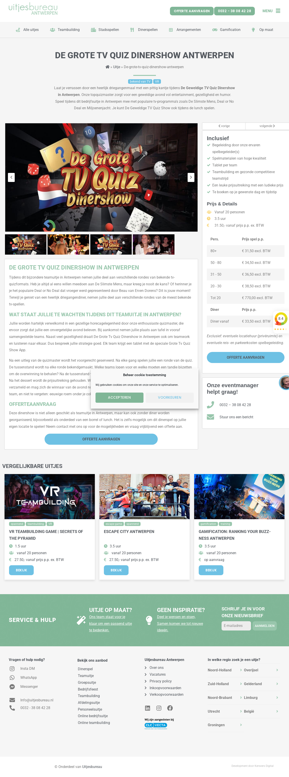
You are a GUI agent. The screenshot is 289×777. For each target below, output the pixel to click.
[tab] (226, 670)
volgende (267, 126)
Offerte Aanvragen (101, 439)
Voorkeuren (169, 397)
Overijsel (251, 670)
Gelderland (253, 684)
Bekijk (21, 570)
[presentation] (11, 177)
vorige (224, 126)
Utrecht (214, 711)
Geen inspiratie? (181, 610)
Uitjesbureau (92, 767)
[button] (276, 11)
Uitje (116, 67)
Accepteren (119, 397)
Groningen (216, 725)
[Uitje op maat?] (81, 620)
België (249, 711)
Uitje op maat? (110, 610)
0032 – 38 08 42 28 (235, 405)
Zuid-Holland (218, 684)
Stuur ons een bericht (236, 417)
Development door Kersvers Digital (253, 766)
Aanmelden (265, 626)
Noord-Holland (220, 670)
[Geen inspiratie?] (149, 620)
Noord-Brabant (220, 698)
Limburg (251, 698)
